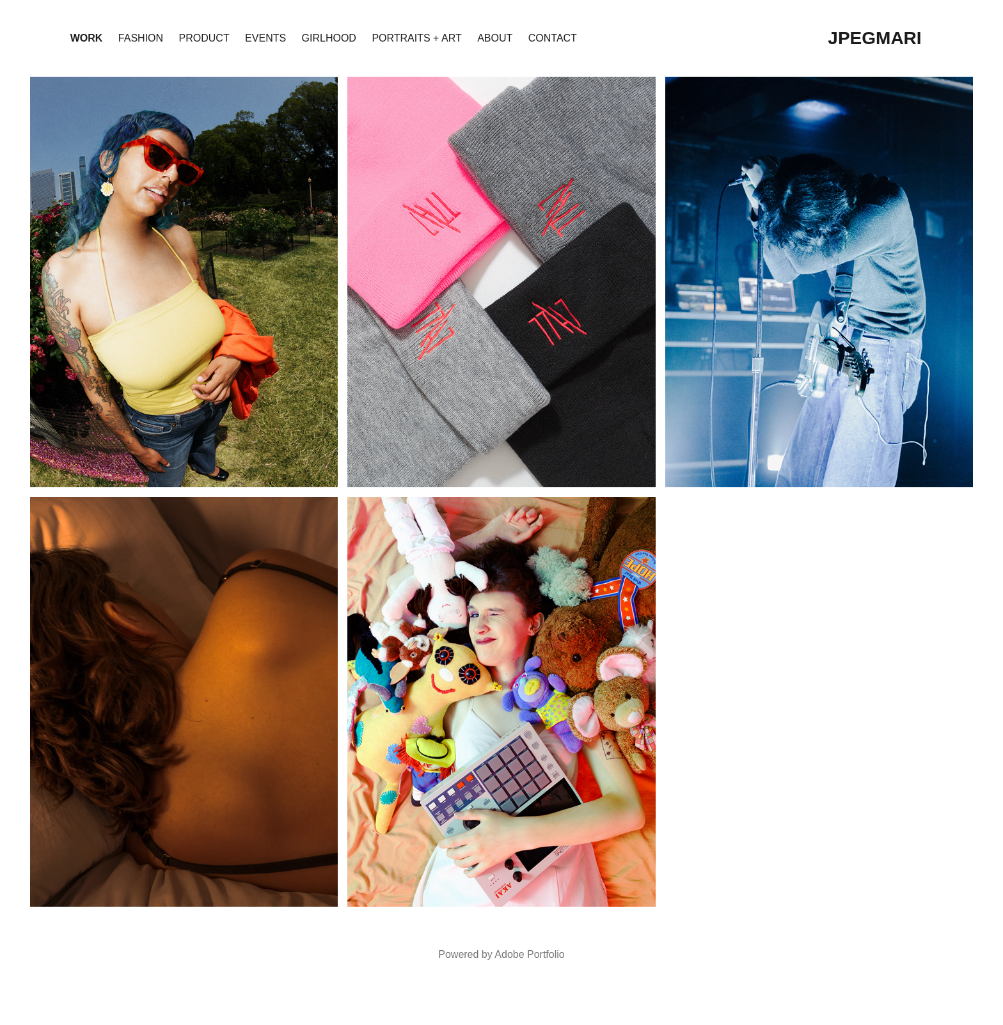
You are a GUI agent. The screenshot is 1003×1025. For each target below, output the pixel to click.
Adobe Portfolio (529, 954)
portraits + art (416, 38)
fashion (140, 38)
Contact (552, 38)
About (494, 38)
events (265, 38)
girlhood (329, 38)
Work (86, 38)
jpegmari (874, 38)
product (204, 38)
